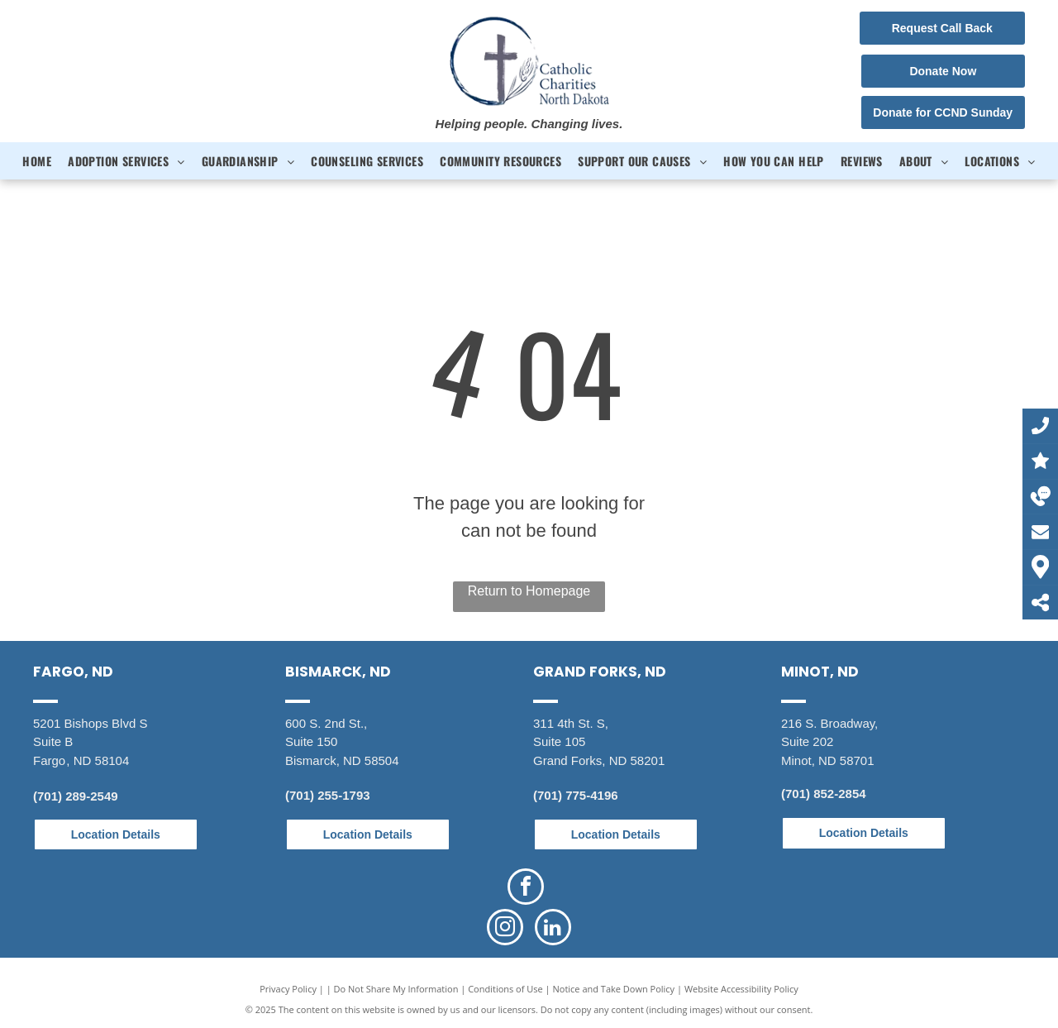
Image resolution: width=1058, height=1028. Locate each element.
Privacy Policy (288, 989)
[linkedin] (553, 929)
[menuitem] (37, 161)
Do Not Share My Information (396, 989)
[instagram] (505, 929)
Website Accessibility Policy (741, 989)
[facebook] (526, 888)
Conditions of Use (505, 989)
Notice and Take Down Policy (614, 989)
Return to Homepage (529, 591)
